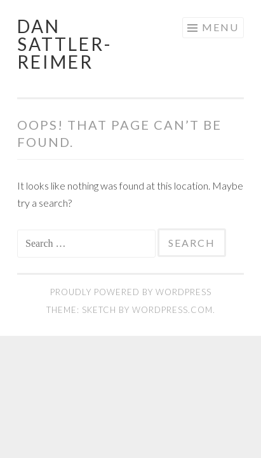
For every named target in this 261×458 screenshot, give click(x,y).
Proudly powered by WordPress (130, 292)
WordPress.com (172, 310)
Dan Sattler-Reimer (64, 44)
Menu (220, 27)
